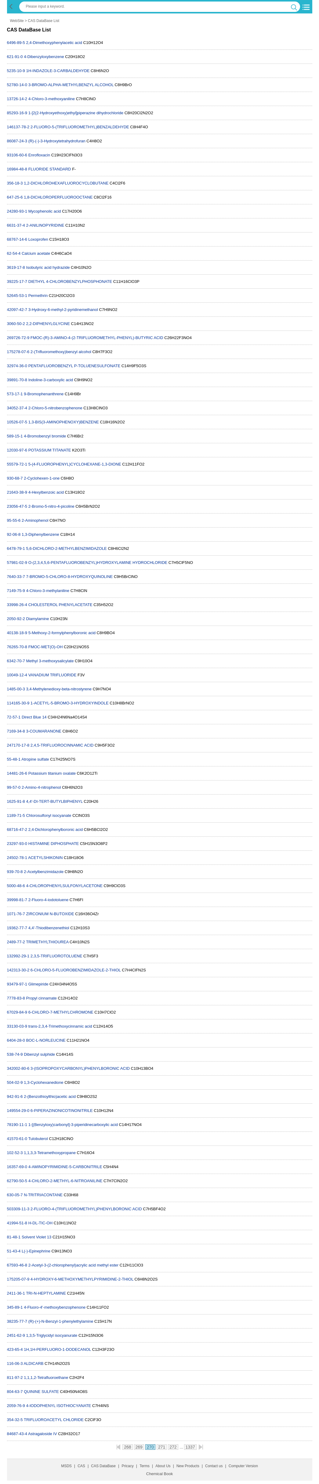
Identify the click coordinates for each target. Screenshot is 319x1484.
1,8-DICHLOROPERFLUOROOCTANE (58, 197)
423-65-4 (15, 1349)
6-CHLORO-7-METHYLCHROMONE (60, 1012)
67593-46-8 (17, 1265)
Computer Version (243, 1466)
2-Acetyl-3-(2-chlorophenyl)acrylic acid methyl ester (73, 1265)
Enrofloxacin (39, 155)
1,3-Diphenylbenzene (40, 534)
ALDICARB (33, 1363)
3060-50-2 (16, 323)
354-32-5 (15, 1419)
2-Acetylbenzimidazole (43, 871)
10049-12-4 (17, 675)
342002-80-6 (18, 1068)
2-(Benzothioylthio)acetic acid (50, 1096)
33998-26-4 (17, 604)
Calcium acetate (36, 253)
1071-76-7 (16, 914)
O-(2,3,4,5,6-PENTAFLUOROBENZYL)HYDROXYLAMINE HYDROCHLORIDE (98, 562)
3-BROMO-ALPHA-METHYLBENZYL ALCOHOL (71, 84)
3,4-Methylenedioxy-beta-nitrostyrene (59, 689)
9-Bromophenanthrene (43, 394)
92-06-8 (14, 534)
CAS (81, 1466)
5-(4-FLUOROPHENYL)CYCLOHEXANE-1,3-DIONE (74, 464)
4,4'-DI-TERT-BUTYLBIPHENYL (54, 801)
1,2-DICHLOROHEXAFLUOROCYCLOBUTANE (66, 183)
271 (161, 1447)
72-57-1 (14, 717)
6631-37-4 (16, 225)
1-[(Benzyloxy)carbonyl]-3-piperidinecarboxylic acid (73, 1124)
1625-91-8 (16, 801)
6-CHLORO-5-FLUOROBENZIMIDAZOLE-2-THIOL (76, 970)
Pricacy (127, 1466)
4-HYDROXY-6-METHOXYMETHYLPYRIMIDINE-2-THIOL (82, 1279)
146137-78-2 (18, 127)
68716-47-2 (17, 829)
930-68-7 (15, 478)
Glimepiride (38, 984)
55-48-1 (14, 759)
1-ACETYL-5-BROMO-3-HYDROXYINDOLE (70, 703)
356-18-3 (15, 183)
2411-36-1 (16, 1293)
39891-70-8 (17, 380)
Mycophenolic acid (45, 211)
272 (172, 1447)
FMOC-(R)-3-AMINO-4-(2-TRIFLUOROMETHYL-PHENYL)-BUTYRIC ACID (97, 337)
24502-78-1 (17, 857)
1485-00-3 (16, 689)
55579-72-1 (17, 464)
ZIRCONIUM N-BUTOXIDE (50, 914)
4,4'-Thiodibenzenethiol (48, 928)
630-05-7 (15, 1195)
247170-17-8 (18, 745)
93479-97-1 (17, 984)
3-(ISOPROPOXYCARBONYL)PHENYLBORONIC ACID (80, 1068)
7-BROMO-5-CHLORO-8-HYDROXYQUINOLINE (69, 576)
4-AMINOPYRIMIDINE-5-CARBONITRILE (65, 1166)
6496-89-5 (16, 42)
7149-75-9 (16, 590)
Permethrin (38, 295)
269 (139, 1447)
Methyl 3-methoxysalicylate (50, 661)
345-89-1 (15, 1307)
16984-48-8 (17, 169)
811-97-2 (15, 1377)
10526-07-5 (17, 422)
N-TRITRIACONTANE (43, 1195)
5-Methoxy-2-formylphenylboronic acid (62, 633)
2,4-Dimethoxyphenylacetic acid (54, 42)
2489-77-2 (16, 942)
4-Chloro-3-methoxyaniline (51, 99)
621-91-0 (15, 56)
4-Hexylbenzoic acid (46, 492)
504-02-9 (15, 1082)
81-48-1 (14, 1237)
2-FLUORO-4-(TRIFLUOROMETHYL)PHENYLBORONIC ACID (86, 1209)
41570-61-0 (17, 1138)
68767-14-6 (17, 239)
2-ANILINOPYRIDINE (45, 225)
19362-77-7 (17, 928)
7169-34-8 (16, 731)
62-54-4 (14, 253)
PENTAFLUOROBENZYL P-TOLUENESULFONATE (74, 366)
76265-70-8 (17, 647)
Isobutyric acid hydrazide (48, 267)
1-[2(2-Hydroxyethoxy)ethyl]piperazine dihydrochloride (75, 113)
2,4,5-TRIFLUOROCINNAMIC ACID (62, 745)
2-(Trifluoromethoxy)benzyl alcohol (61, 351)
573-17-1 (15, 394)
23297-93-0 (17, 843)
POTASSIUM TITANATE (49, 450)
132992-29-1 (18, 956)
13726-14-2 (17, 99)
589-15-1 (15, 436)
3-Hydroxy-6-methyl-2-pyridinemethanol (63, 309)
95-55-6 (14, 520)
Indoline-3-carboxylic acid (50, 380)
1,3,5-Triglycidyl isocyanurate (52, 1335)
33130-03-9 (17, 1026)
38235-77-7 (17, 1321)
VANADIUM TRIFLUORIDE (52, 675)
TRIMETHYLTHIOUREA (47, 942)
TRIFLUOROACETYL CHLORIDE (54, 1419)
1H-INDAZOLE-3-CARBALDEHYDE (57, 70)
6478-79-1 (16, 548)
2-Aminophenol (35, 520)
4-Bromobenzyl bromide (45, 436)
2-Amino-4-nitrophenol (41, 787)
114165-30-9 (18, 703)
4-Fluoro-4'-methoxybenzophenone (54, 1307)
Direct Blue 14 (34, 717)
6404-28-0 (16, 1040)
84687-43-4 (17, 1433)
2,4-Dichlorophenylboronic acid (55, 829)
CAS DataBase (103, 1466)
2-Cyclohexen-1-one (42, 478)
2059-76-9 (16, 1405)
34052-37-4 (17, 408)
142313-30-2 (18, 970)
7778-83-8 (16, 998)
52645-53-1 (17, 295)
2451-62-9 (16, 1335)
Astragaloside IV (42, 1433)
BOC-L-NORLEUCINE (45, 1040)
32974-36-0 (17, 366)
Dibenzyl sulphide (39, 1054)
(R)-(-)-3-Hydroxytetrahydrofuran (56, 141)
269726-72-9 (18, 337)
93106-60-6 (17, 155)
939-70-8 (15, 871)
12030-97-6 (17, 450)
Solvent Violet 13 (36, 1237)
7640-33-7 (16, 576)
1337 (190, 1447)
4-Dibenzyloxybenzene (44, 56)
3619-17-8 (16, 267)
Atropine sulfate (35, 759)
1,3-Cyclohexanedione (43, 1082)
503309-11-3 (18, 1209)
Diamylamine (37, 618)
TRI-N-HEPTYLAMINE (46, 1293)
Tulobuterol (38, 1138)
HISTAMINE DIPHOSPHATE (53, 843)
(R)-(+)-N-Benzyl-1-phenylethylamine (60, 1321)
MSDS (66, 1466)
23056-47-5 (17, 506)
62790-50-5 (17, 1181)
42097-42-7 (17, 309)
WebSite (17, 21)
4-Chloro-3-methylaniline (47, 590)
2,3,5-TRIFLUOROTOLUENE (56, 956)
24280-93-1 (17, 211)
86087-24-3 (17, 141)
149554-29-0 (18, 1110)
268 (127, 1447)
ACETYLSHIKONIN (45, 857)
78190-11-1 (17, 1124)
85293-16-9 (17, 113)
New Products (187, 1466)
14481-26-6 (17, 773)
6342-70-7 (16, 661)
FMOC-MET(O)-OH (45, 647)
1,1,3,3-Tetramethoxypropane (50, 1152)
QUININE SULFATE (41, 1391)
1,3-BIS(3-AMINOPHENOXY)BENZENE (63, 422)
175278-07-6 (18, 351)
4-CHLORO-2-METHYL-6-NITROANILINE (65, 1181)
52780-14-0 (17, 84)
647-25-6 (15, 197)
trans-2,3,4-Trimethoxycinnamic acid (60, 1026)
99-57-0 (14, 787)
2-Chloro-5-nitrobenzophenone (55, 408)
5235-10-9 (16, 70)
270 (150, 1447)
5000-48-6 (16, 885)
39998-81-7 (17, 899)
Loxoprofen (38, 239)
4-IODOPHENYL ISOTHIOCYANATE (58, 1405)
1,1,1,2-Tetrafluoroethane (46, 1377)
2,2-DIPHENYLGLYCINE (48, 323)
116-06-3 (15, 1363)
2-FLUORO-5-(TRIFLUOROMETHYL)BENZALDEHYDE (80, 127)
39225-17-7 (17, 281)
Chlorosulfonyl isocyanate (48, 815)
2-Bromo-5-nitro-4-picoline (51, 506)
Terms (145, 1466)
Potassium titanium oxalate (52, 773)
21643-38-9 (17, 492)
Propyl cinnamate (41, 998)
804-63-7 (15, 1391)
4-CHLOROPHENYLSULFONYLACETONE (64, 885)
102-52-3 (15, 1152)
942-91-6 (15, 1096)
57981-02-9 (17, 562)
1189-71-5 (16, 815)
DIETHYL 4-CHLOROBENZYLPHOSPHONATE (70, 281)
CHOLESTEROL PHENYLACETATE (60, 604)
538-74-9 (15, 1054)
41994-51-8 (17, 1223)
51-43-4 (14, 1251)
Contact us (214, 1466)
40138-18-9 (17, 633)
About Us (162, 1466)
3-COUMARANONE (43, 731)
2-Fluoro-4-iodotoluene (48, 899)
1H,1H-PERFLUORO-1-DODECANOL (57, 1349)
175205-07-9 (18, 1279)
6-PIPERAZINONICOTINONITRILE (62, 1110)
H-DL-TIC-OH (40, 1223)
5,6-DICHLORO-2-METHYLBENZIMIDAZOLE (66, 548)
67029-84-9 (17, 1012)
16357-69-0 (17, 1166)
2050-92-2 (16, 618)
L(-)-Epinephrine (36, 1251)
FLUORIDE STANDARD (49, 169)
